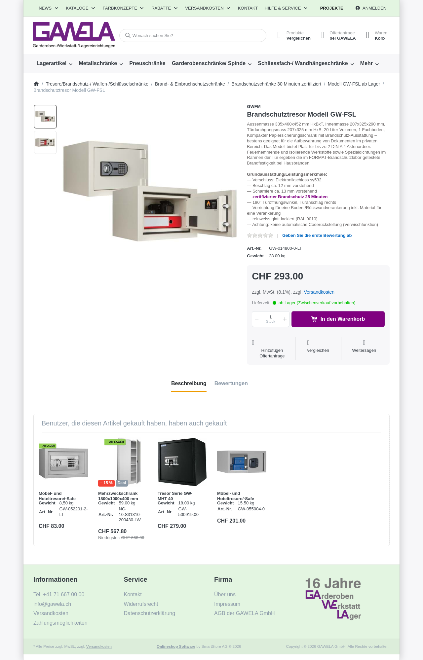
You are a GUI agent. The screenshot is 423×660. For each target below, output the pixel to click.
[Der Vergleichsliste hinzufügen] (318, 349)
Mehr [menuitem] (366, 63)
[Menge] (270, 319)
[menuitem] (54, 63)
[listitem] (149, 191)
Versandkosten (319, 292)
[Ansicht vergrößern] (149, 191)
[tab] (189, 383)
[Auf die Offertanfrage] (272, 349)
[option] (45, 116)
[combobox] (192, 35)
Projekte (331, 8)
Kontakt (248, 8)
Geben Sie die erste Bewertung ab (317, 235)
